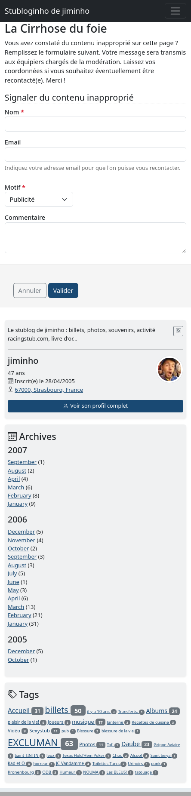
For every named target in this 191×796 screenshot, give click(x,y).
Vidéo (18, 730)
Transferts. (131, 711)
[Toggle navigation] (176, 10)
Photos (92, 744)
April (14, 479)
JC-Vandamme (73, 763)
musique (88, 721)
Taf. (113, 744)
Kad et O (20, 763)
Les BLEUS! (120, 772)
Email (13, 142)
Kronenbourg (24, 772)
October (18, 548)
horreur (44, 763)
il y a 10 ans (102, 711)
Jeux (53, 755)
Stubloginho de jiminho (47, 11)
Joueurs (59, 722)
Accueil (25, 710)
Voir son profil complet (95, 405)
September (22, 462)
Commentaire (25, 217)
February (19, 495)
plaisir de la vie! (27, 722)
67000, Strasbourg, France (49, 389)
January (18, 503)
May (13, 590)
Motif (15, 187)
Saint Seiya (164, 755)
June (13, 582)
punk (159, 763)
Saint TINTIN (30, 755)
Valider (63, 290)
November (21, 540)
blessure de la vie (121, 731)
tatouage (147, 772)
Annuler (30, 290)
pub (69, 731)
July (12, 573)
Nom (14, 112)
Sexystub (44, 730)
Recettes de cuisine (154, 722)
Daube (136, 744)
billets (65, 710)
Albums (163, 711)
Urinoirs (138, 763)
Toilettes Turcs (109, 763)
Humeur (71, 772)
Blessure (88, 731)
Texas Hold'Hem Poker (86, 755)
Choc (120, 755)
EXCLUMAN (43, 742)
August (17, 470)
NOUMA (94, 772)
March (16, 487)
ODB (50, 772)
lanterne (118, 722)
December (21, 531)
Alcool (139, 755)
